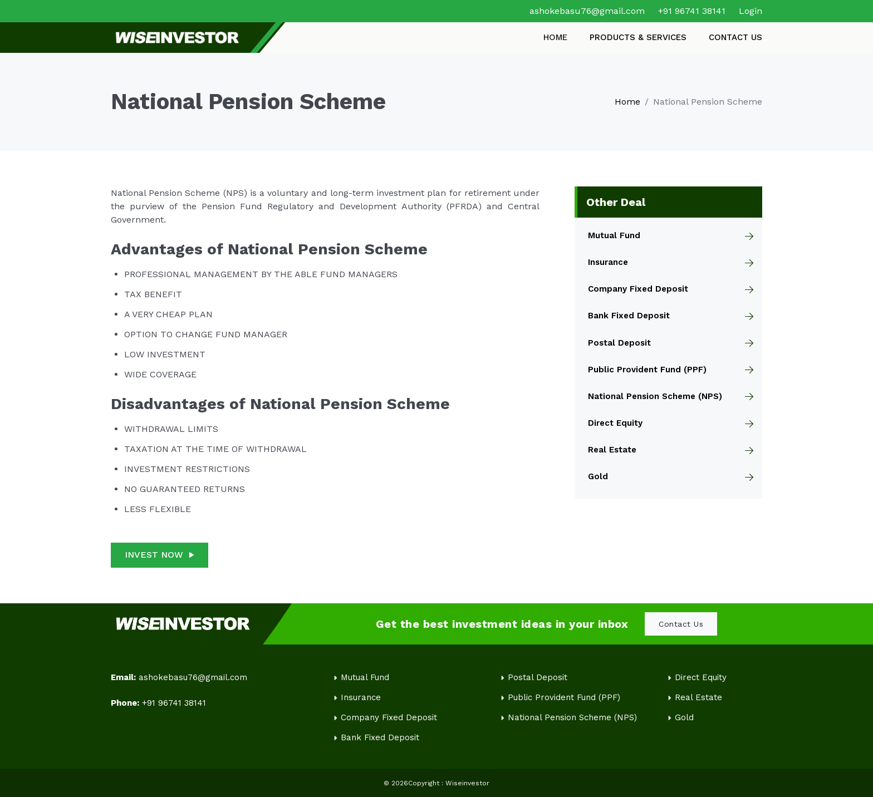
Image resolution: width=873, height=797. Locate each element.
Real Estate (612, 450)
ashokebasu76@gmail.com (587, 11)
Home (627, 101)
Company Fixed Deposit (638, 289)
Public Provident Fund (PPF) (647, 370)
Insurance (608, 262)
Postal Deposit (619, 343)
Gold (598, 476)
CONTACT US (735, 37)
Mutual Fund (614, 235)
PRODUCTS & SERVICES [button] (638, 37)
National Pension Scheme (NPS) (655, 396)
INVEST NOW (155, 554)
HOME (555, 37)
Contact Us (681, 623)
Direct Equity (615, 423)
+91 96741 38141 (691, 11)
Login (750, 11)
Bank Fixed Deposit (629, 316)
